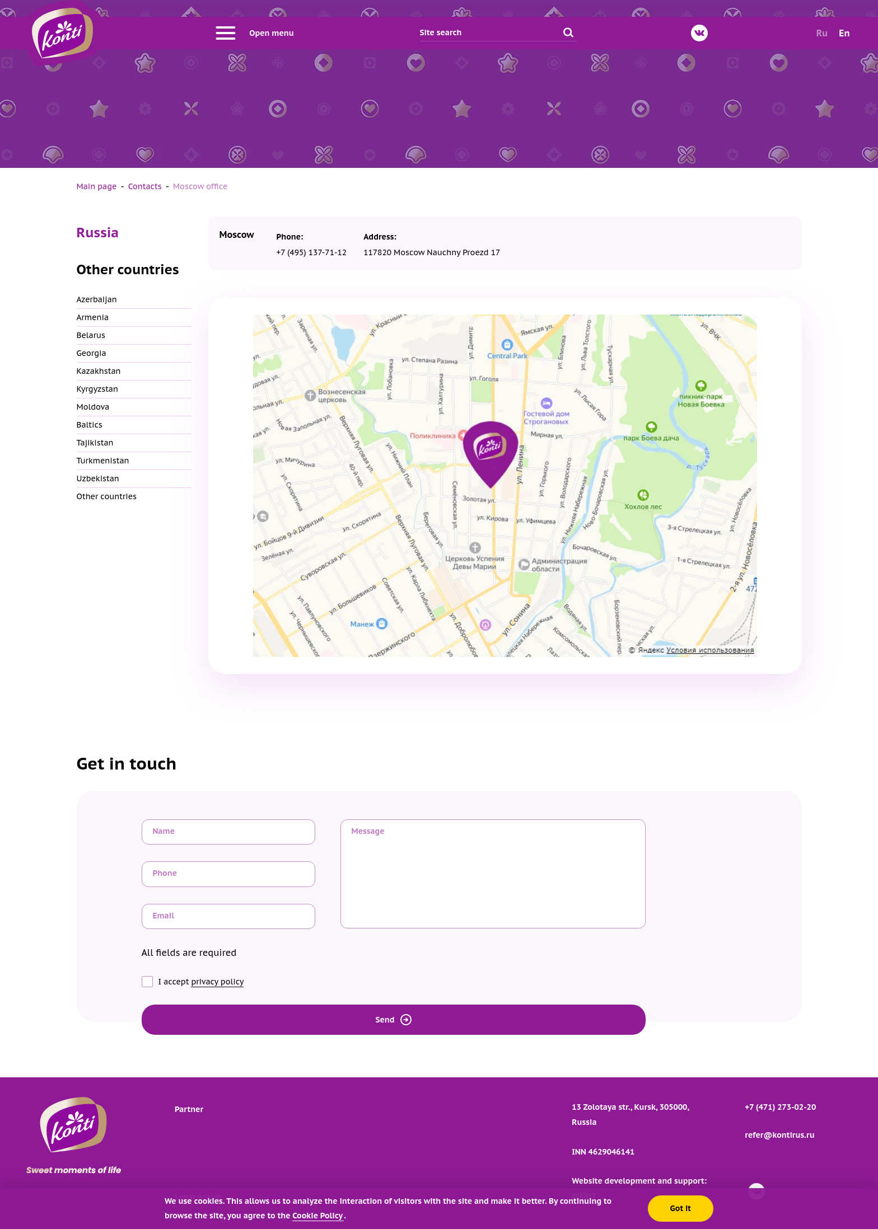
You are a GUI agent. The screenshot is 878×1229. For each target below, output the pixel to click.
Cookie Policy (318, 1216)
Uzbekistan (98, 478)
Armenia (93, 317)
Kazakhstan (99, 371)
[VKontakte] (699, 33)
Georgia (91, 353)
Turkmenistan (103, 461)
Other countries (107, 496)
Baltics (89, 425)
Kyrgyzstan (97, 389)
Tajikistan (95, 443)
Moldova (93, 407)
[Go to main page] (62, 33)
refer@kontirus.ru (779, 1135)
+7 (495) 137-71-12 (312, 252)
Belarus (91, 335)
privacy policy (217, 982)
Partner (189, 1109)
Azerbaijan (97, 299)
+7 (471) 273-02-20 (780, 1107)
